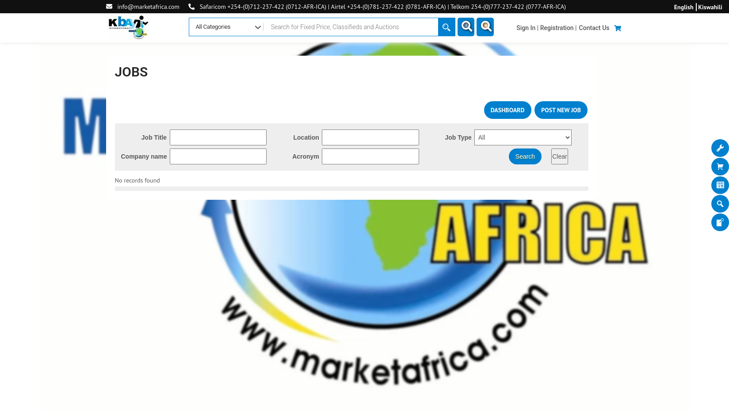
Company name (144, 156)
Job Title (154, 137)
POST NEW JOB (561, 110)
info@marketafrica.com (148, 7)
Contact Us (594, 27)
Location (306, 137)
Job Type (458, 137)
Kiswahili (710, 7)
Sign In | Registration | (546, 27)
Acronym (305, 156)
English (684, 7)
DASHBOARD (508, 110)
